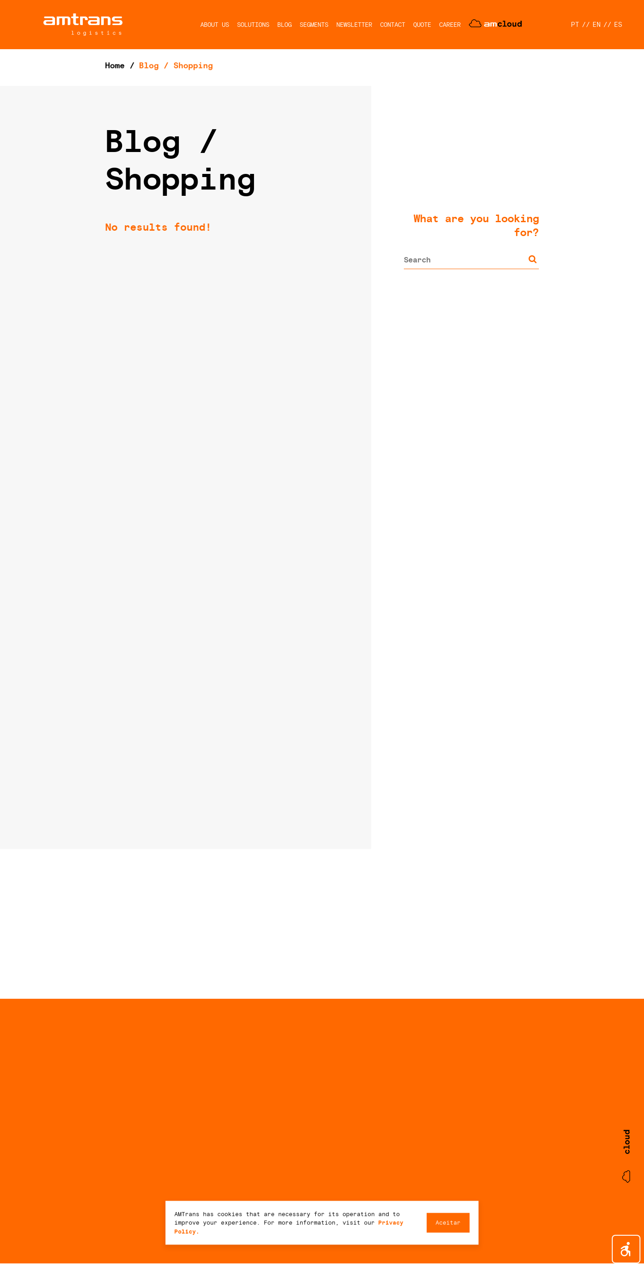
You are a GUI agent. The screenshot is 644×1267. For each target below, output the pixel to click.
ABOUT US (214, 24)
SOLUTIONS (253, 24)
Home (114, 65)
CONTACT (392, 24)
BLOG (284, 24)
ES (618, 25)
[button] (626, 1249)
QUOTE (422, 24)
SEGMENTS (314, 24)
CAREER (450, 24)
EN (597, 25)
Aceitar (448, 1222)
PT (575, 25)
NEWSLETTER (354, 24)
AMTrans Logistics (82, 24)
